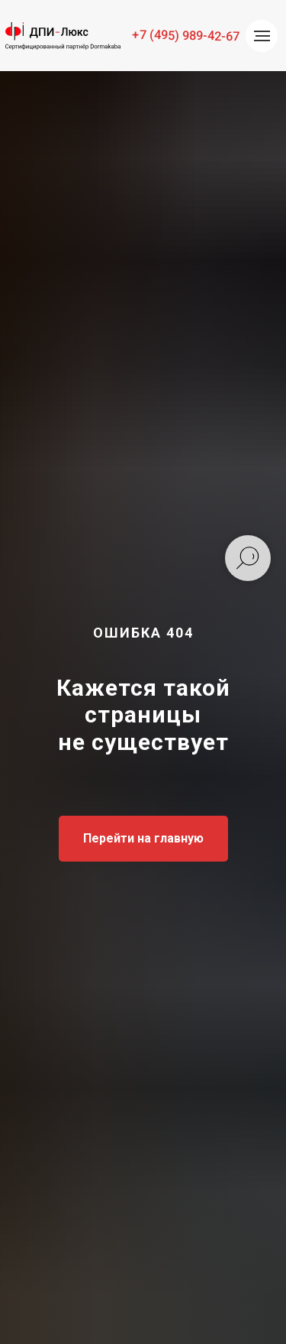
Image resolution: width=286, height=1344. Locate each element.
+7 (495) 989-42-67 (185, 36)
